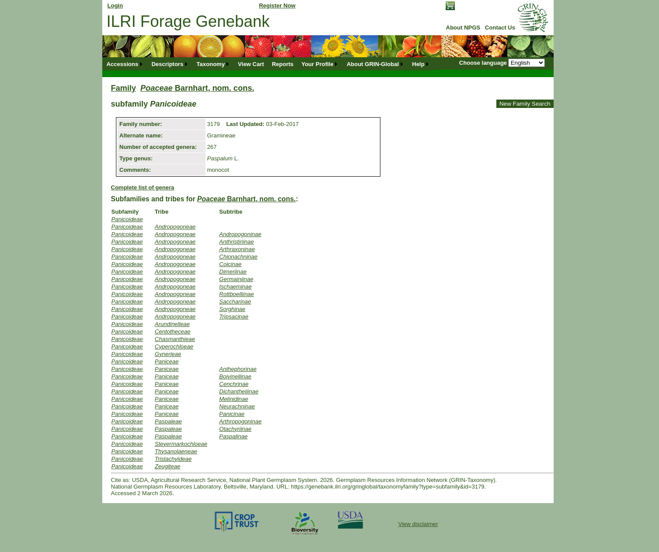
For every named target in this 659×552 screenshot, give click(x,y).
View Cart (251, 64)
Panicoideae (127, 219)
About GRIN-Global (372, 64)
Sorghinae (232, 309)
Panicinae (231, 414)
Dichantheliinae (238, 391)
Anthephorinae (238, 369)
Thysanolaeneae (176, 451)
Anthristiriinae (236, 241)
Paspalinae (233, 436)
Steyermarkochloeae (181, 444)
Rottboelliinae (236, 294)
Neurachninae (237, 406)
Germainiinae (236, 279)
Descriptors (167, 64)
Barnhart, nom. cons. (197, 88)
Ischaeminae (235, 286)
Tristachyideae (173, 459)
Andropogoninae (240, 234)
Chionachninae (238, 256)
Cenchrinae (234, 384)
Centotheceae (172, 331)
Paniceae (167, 361)
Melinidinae (233, 399)
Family (123, 88)
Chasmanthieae (175, 339)
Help (418, 64)
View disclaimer (418, 524)
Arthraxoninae (237, 249)
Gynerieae (168, 354)
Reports (283, 64)
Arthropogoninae (240, 421)
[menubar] (268, 64)
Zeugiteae (167, 466)
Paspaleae (168, 421)
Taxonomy (211, 64)
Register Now (277, 5)
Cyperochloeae (174, 346)
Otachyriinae (235, 429)
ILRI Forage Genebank (188, 21)
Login (115, 5)
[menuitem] (125, 64)
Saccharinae (235, 301)
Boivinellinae (235, 376)
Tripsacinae (233, 316)
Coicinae (230, 264)
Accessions (122, 64)
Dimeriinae (232, 271)
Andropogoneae (175, 226)
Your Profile (318, 64)
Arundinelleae (172, 324)
